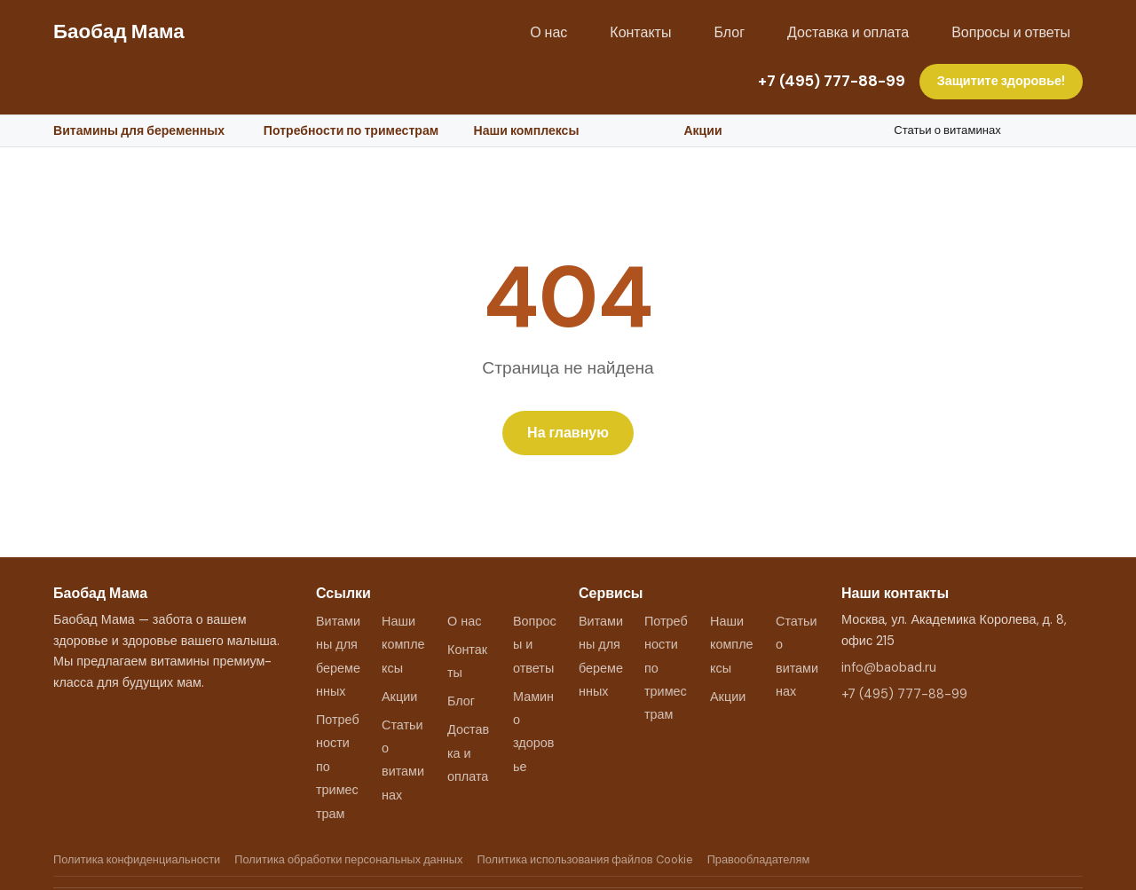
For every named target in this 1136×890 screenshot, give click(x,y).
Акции (702, 130)
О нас (548, 32)
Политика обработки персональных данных (348, 859)
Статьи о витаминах (947, 130)
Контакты (640, 32)
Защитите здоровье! (1001, 81)
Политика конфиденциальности (136, 859)
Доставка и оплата (848, 32)
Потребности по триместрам (351, 130)
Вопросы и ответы (1010, 32)
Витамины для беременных (139, 130)
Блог (729, 32)
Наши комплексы (527, 130)
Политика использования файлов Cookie (584, 859)
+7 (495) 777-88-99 (831, 81)
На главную (568, 432)
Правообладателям (758, 859)
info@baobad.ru (888, 667)
